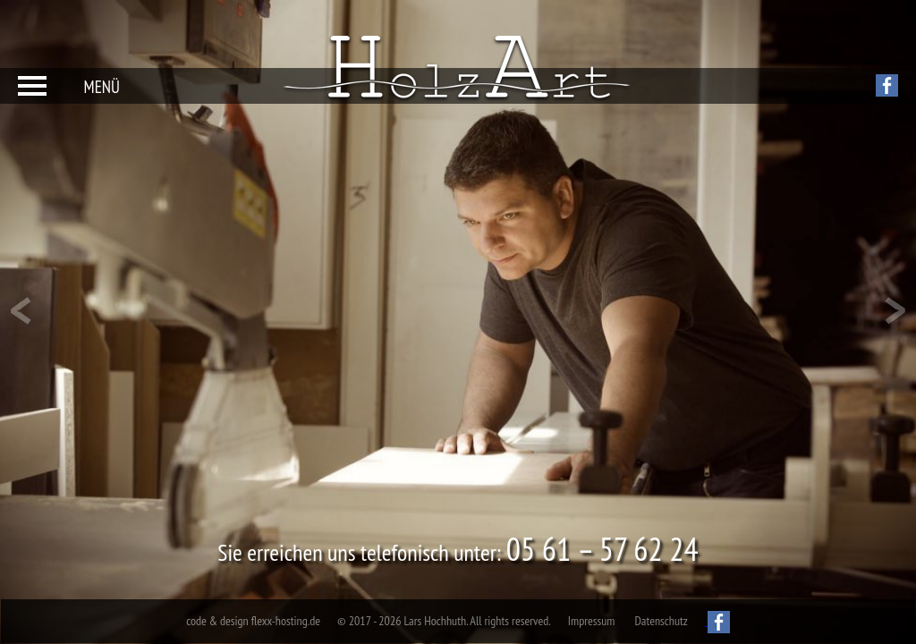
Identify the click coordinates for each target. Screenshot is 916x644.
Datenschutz (660, 621)
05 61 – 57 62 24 (602, 549)
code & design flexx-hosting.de (253, 621)
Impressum (591, 621)
